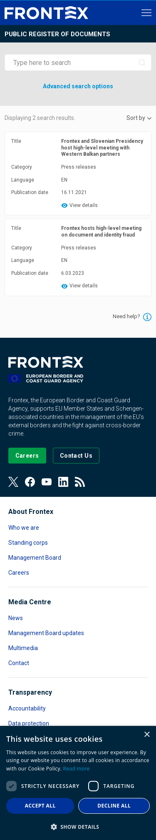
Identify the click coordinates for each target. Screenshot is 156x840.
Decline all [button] (114, 805)
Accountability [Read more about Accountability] (27, 708)
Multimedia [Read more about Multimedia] (23, 648)
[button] (78, 826)
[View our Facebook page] (30, 482)
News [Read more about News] (15, 618)
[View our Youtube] (47, 482)
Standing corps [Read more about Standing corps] (28, 542)
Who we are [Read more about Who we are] (23, 527)
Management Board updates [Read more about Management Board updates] (46, 633)
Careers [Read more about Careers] (18, 572)
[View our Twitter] (13, 482)
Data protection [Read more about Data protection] (28, 723)
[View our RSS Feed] (80, 482)
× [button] (147, 735)
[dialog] (78, 783)
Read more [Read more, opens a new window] (76, 768)
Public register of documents (57, 34)
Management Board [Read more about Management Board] (34, 557)
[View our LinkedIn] (63, 482)
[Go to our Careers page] (27, 456)
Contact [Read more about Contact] (18, 663)
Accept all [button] (40, 805)
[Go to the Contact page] (76, 456)
